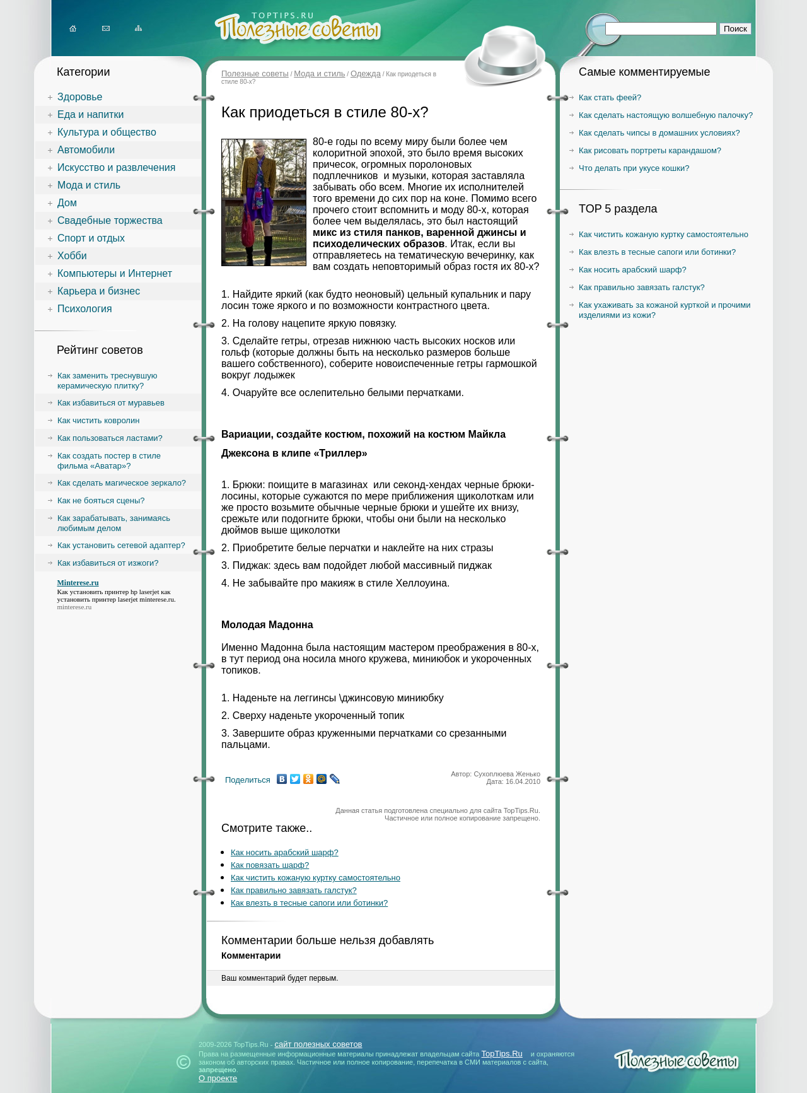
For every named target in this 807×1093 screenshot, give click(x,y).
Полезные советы (255, 73)
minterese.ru (156, 599)
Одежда (366, 73)
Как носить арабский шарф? (285, 852)
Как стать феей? (610, 97)
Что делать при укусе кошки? (634, 168)
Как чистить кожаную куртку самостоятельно (315, 877)
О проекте (218, 1078)
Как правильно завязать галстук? (294, 890)
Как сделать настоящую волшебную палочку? (666, 115)
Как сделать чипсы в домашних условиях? (659, 132)
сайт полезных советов (318, 1044)
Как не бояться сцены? (101, 500)
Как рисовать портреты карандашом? (650, 150)
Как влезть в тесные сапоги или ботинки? (309, 903)
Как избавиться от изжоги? (108, 563)
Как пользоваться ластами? (110, 438)
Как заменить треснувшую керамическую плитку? (107, 380)
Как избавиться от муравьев (111, 402)
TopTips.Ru (502, 1053)
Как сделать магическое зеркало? (121, 483)
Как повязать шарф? (270, 865)
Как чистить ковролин (98, 420)
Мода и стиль (319, 73)
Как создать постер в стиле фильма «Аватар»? (109, 461)
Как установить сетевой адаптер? (121, 545)
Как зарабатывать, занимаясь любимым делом (113, 523)
